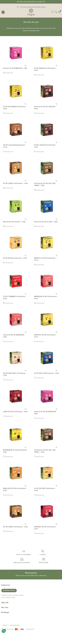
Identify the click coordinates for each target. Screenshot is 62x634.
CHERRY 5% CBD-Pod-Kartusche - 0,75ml (15, 412)
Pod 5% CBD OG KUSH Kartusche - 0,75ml (46, 373)
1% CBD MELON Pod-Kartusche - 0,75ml (15, 258)
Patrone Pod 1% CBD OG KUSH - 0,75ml (45, 222)
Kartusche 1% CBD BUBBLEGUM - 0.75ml (15, 68)
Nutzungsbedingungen (15, 625)
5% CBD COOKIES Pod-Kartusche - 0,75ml (15, 527)
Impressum (4, 625)
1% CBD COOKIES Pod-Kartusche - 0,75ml (15, 183)
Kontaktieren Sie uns (9, 590)
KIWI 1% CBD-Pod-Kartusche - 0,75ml (14, 222)
